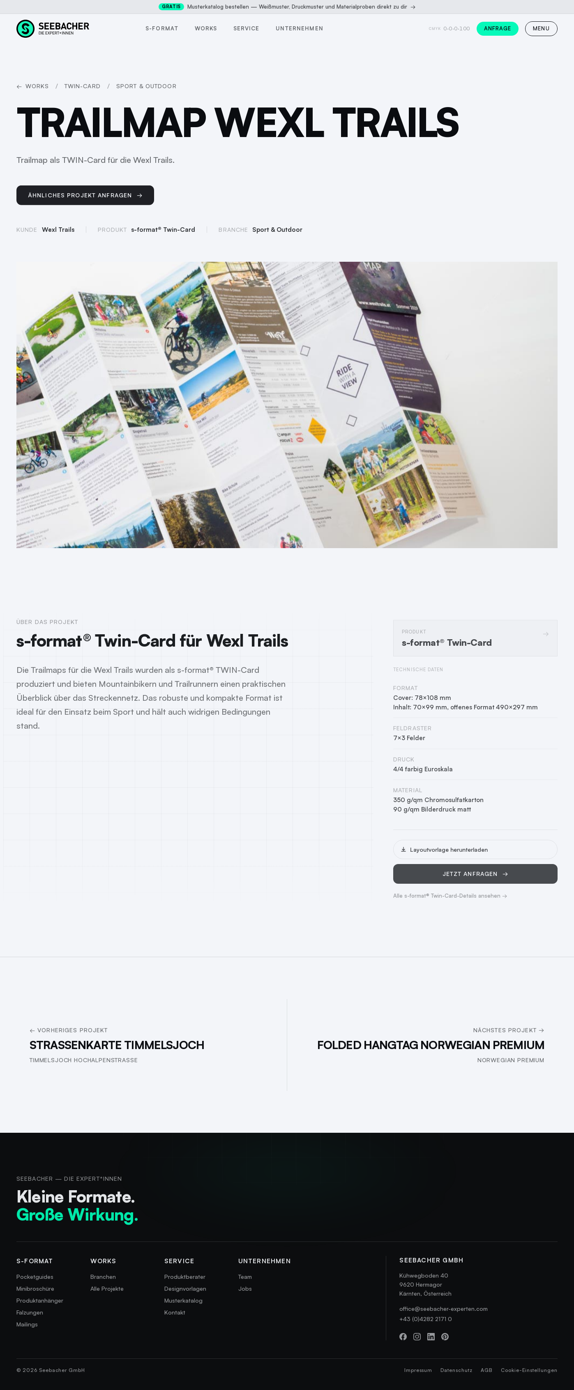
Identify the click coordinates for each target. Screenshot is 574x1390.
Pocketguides (34, 1276)
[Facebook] (403, 1336)
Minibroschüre (35, 1288)
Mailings (27, 1324)
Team (245, 1276)
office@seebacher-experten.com (443, 1308)
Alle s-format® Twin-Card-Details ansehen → (450, 901)
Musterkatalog (183, 1300)
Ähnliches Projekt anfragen (85, 197)
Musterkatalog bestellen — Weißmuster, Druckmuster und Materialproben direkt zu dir (287, 6)
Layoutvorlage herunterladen (444, 854)
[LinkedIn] (431, 1336)
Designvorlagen (185, 1288)
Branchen (103, 1276)
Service (246, 28)
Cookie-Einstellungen (529, 1370)
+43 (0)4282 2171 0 (425, 1318)
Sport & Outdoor (146, 85)
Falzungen (29, 1312)
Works (206, 28)
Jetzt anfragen (476, 879)
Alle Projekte (107, 1288)
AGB (487, 1370)
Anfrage (497, 28)
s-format (161, 28)
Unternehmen (299, 28)
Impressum (418, 1370)
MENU (541, 28)
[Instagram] (417, 1336)
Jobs (245, 1288)
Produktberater (184, 1276)
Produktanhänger (39, 1300)
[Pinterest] (445, 1336)
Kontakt (174, 1312)
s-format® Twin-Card (163, 232)
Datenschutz (456, 1370)
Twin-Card (83, 85)
